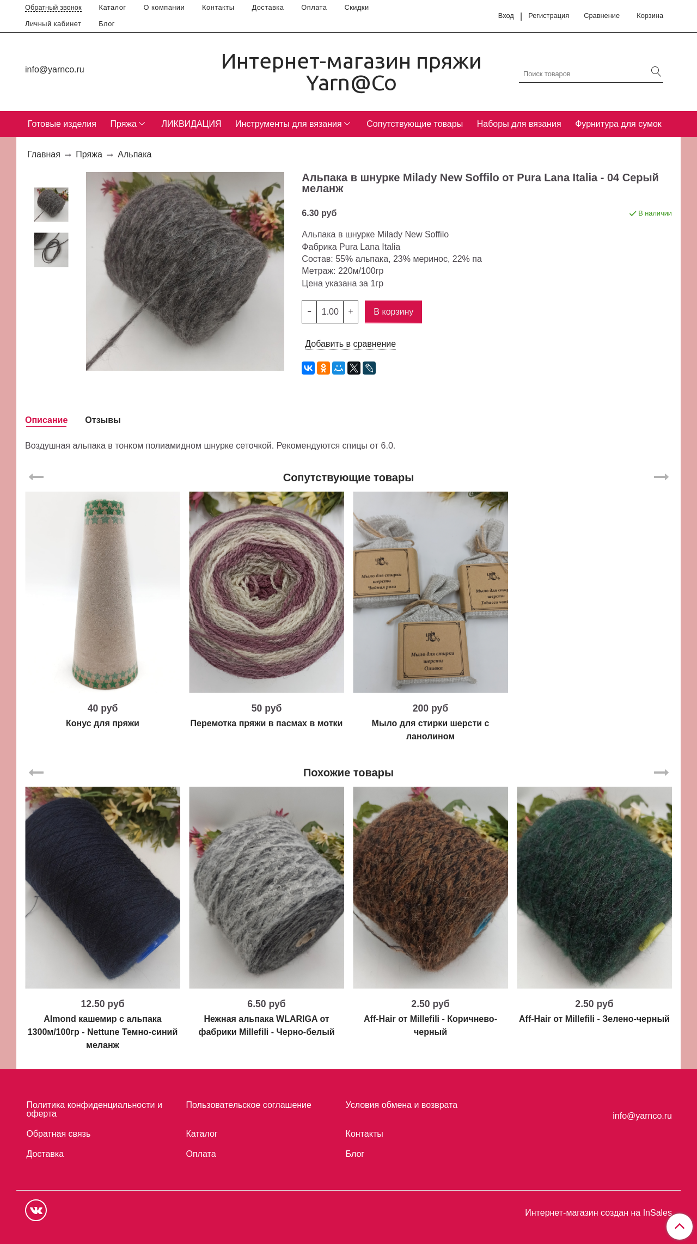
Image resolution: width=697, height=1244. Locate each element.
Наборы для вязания (519, 123)
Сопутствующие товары (414, 123)
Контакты (218, 7)
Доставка (268, 7)
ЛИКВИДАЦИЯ (192, 123)
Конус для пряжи (102, 723)
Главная (43, 154)
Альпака (134, 154)
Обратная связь (58, 1133)
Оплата (314, 7)
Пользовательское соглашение (248, 1105)
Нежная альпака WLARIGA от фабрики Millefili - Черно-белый (266, 1025)
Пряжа (123, 123)
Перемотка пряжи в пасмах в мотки (267, 723)
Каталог (112, 7)
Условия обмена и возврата (402, 1105)
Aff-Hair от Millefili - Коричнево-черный (430, 1025)
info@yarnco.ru (54, 69)
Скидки (356, 7)
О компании (164, 7)
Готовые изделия (62, 123)
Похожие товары (348, 773)
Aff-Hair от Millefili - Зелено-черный (594, 1019)
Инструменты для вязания (288, 123)
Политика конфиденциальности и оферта (94, 1109)
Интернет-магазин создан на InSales (598, 1213)
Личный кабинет (53, 24)
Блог (107, 24)
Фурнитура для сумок (618, 123)
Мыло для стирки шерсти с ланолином (431, 730)
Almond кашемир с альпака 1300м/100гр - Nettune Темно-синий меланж (103, 1032)
